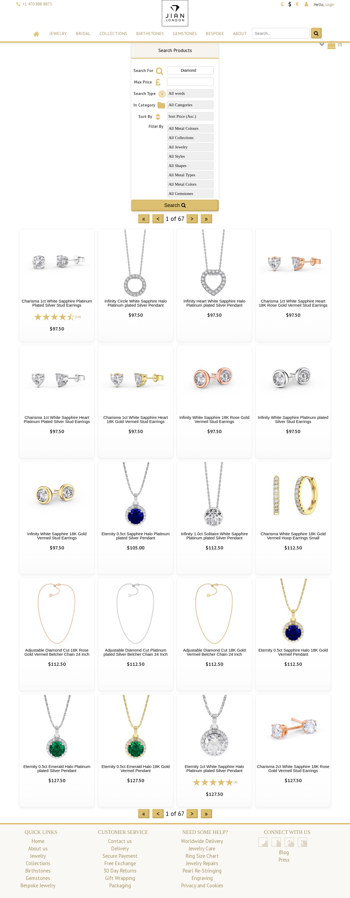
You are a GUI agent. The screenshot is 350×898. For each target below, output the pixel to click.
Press (284, 859)
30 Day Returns (119, 870)
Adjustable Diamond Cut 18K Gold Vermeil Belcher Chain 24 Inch (214, 652)
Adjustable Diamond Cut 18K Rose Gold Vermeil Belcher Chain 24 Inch (56, 652)
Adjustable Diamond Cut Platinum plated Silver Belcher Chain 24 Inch (136, 652)
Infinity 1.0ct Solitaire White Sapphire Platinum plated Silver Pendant (214, 535)
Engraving (202, 878)
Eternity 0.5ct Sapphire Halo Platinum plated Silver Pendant (135, 535)
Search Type (150, 93)
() (334, 44)
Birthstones (150, 33)
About (240, 33)
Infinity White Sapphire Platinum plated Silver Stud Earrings (293, 419)
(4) (236, 782)
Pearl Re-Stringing (201, 870)
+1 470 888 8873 (37, 4)
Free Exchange (120, 863)
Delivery (120, 848)
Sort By (151, 116)
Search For (149, 70)
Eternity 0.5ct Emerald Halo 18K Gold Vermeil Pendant (135, 768)
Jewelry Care (202, 848)
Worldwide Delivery (202, 841)
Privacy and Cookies (202, 885)
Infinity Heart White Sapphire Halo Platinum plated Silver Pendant (214, 303)
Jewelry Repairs (202, 863)
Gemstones (185, 33)
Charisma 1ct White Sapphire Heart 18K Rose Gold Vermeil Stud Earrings (293, 303)
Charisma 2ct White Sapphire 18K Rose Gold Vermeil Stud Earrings (293, 768)
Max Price (149, 82)
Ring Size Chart (202, 856)
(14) (78, 317)
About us (38, 848)
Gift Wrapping (120, 878)
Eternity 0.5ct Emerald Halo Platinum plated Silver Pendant (56, 768)
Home (37, 841)
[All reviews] (54, 316)
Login (329, 4)
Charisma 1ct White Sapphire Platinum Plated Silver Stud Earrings (57, 303)
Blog (284, 852)
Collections (113, 33)
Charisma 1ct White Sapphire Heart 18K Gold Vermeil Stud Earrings (135, 419)
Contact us (120, 841)
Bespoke (215, 33)
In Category (150, 105)
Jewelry (58, 33)
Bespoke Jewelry (38, 885)
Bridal (83, 33)
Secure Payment (120, 856)
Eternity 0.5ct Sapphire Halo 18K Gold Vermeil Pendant (293, 652)
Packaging (120, 885)
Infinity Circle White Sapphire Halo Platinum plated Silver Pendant (135, 303)
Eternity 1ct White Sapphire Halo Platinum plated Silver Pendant (214, 768)
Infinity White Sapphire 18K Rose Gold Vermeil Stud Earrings (214, 419)
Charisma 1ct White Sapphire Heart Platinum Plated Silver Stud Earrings (57, 419)
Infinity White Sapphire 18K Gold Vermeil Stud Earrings (57, 535)
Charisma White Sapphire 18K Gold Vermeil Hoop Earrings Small (293, 535)
